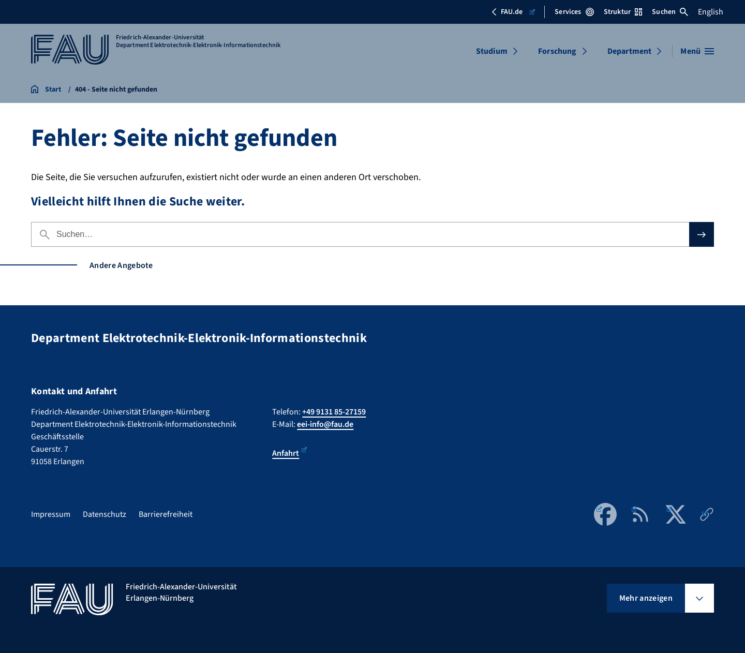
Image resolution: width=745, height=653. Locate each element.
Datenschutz (104, 514)
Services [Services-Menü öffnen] (574, 12)
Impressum (50, 514)
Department (629, 51)
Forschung (557, 51)
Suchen (670, 12)
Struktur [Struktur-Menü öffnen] (623, 12)
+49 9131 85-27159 (334, 412)
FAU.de (513, 12)
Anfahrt (289, 453)
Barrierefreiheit (165, 514)
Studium (492, 51)
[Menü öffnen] (697, 51)
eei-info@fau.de (325, 424)
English (710, 12)
